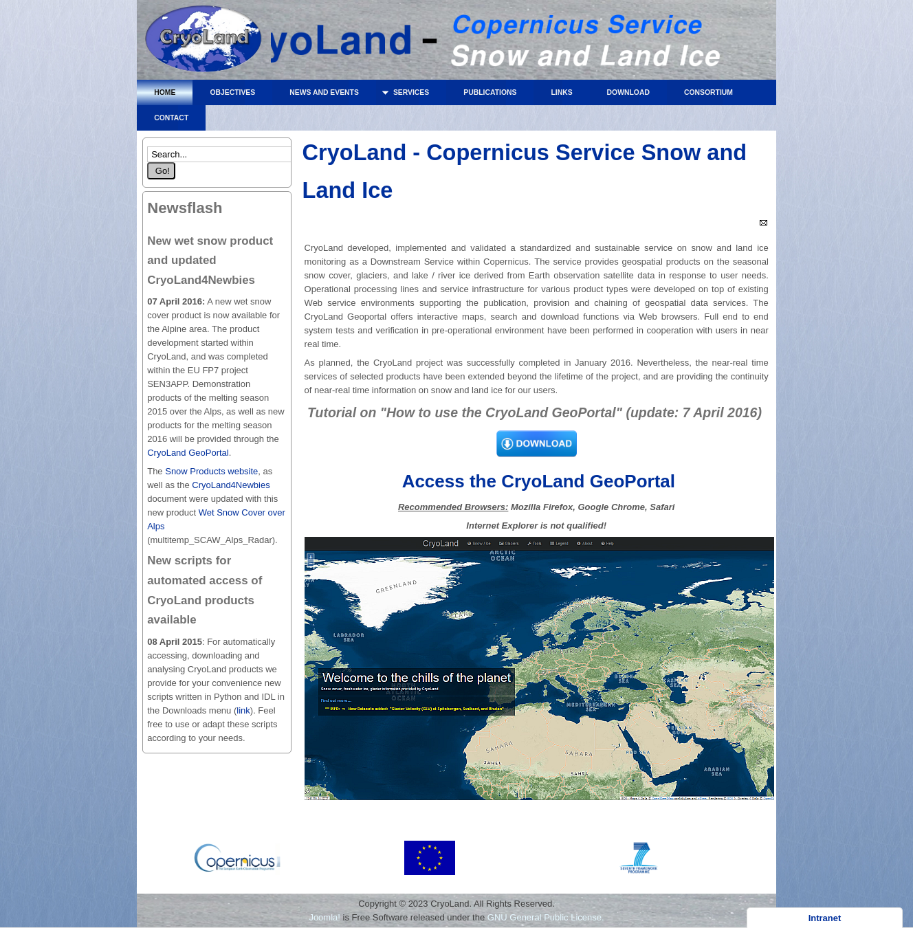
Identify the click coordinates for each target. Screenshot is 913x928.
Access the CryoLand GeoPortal (536, 481)
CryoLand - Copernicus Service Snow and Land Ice (204, 43)
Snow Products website (210, 471)
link (243, 710)
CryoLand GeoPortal (188, 453)
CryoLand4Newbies (231, 485)
